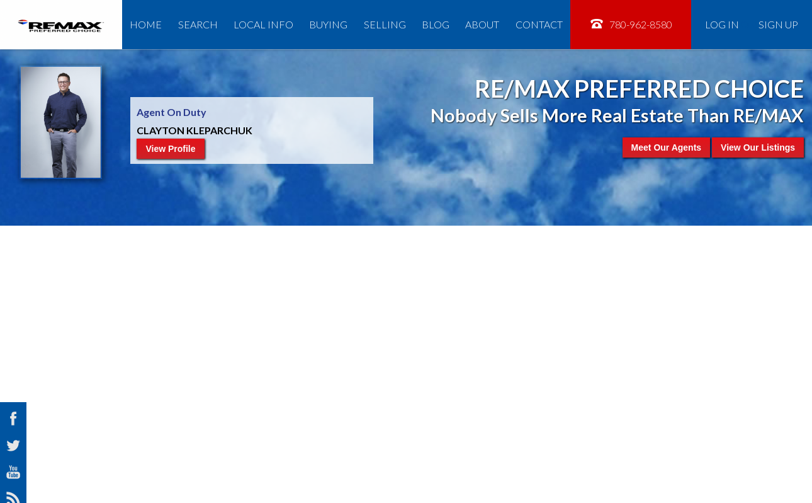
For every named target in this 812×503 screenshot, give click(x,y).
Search (198, 24)
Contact (539, 24)
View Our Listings (758, 147)
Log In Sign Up (751, 24)
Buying (328, 24)
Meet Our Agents (666, 147)
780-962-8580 (630, 24)
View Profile (170, 149)
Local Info (263, 24)
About (482, 24)
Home (146, 24)
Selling (385, 24)
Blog (435, 24)
